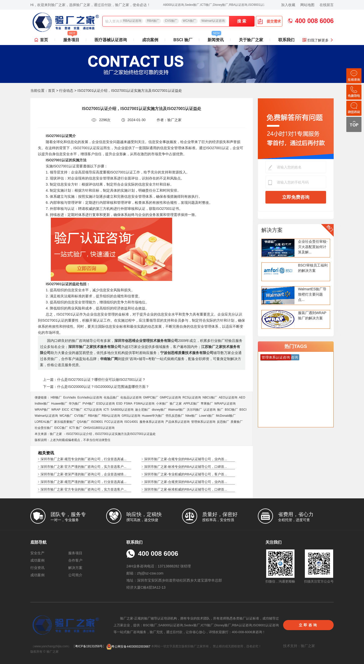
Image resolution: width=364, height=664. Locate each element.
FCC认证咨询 (113, 422)
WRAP (55, 409)
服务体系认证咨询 (152, 422)
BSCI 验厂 (182, 40)
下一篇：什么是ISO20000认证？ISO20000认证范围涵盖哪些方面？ (96, 387)
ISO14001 (131, 422)
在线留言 (327, 5)
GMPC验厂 (150, 397)
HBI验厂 (56, 397)
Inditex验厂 (42, 403)
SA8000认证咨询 (122, 409)
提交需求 (269, 21)
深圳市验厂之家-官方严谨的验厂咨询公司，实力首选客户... (83, 467)
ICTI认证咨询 (93, 409)
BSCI (242, 409)
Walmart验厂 (176, 409)
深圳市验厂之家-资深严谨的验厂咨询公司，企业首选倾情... (83, 474)
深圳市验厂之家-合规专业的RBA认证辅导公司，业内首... (185, 459)
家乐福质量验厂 (64, 422)
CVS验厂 (171, 21)
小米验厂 (162, 403)
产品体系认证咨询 (177, 422)
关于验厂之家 (251, 40)
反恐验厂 (223, 422)
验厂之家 (176, 403)
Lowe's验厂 (206, 415)
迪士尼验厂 (142, 409)
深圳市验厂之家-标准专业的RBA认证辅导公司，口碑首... (185, 467)
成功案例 (150, 40)
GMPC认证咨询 (170, 397)
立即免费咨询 (295, 197)
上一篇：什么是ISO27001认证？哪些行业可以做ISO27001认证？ (94, 380)
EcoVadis (69, 397)
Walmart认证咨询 (213, 21)
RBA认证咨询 (132, 21)
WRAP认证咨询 (225, 403)
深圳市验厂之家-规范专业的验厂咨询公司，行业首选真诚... (83, 459)
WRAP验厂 (42, 409)
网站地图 (307, 5)
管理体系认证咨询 (203, 422)
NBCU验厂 (209, 397)
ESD (119, 403)
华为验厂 (75, 403)
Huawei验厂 (59, 403)
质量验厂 (237, 422)
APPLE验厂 (191, 403)
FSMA (128, 403)
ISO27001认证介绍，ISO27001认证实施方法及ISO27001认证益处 (111, 434)
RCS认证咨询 (192, 397)
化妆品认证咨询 (131, 397)
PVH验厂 (88, 403)
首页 (44, 40)
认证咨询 (209, 409)
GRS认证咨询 (131, 415)
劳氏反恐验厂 (175, 415)
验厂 (220, 409)
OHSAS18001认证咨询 (99, 428)
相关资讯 (46, 453)
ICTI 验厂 (75, 428)
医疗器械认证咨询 (111, 40)
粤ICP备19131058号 (89, 646)
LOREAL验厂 (44, 422)
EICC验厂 (61, 428)
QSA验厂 (83, 422)
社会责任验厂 (44, 428)
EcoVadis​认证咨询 (89, 397)
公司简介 (75, 575)
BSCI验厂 (231, 409)
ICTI (106, 409)
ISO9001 (97, 422)
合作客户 (75, 560)
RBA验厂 (153, 21)
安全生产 (37, 553)
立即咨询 (308, 625)
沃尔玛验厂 (194, 409)
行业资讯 (37, 568)
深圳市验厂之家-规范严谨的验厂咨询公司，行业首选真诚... (83, 482)
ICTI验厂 (77, 409)
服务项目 (71, 38)
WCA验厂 (189, 21)
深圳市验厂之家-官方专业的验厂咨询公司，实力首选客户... (83, 489)
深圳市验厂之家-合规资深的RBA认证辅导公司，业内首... (185, 482)
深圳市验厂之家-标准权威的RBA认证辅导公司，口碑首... (185, 489)
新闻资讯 (216, 38)
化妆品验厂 (111, 397)
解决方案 (272, 230)
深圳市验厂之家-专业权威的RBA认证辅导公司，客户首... (185, 474)
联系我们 (286, 40)
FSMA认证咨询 (144, 403)
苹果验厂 (207, 403)
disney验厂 (159, 409)
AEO (242, 397)
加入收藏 (288, 5)
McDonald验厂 (226, 415)
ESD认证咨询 (105, 403)
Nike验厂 (191, 415)
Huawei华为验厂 (153, 415)
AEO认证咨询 (228, 397)
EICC (65, 409)
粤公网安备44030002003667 (128, 646)
